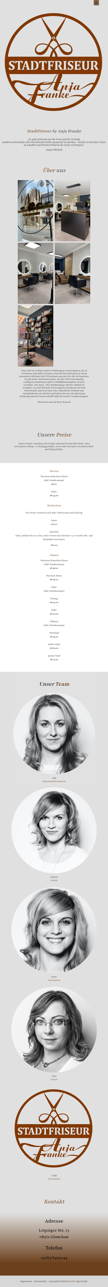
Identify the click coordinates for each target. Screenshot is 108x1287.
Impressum (26, 1281)
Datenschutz (40, 1281)
